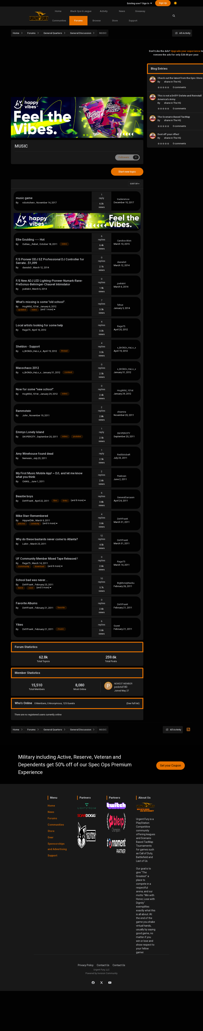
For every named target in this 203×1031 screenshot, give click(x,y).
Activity (104, 11)
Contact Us (103, 965)
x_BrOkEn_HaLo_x (32, 351)
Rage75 (26, 329)
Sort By (134, 184)
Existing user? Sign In (139, 3)
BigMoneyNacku (125, 583)
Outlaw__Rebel (30, 244)
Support (133, 20)
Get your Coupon (170, 765)
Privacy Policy (85, 965)
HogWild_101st (30, 306)
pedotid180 (120, 686)
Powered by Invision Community (101, 973)
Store (115, 20)
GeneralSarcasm (125, 497)
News (122, 11)
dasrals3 (27, 267)
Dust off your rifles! (168, 134)
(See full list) (133, 703)
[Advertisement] (102, 69)
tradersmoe (123, 199)
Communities (59, 20)
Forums (78, 20)
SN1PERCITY (29, 436)
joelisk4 (26, 289)
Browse (97, 20)
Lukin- (25, 543)
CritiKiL (26, 481)
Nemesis (27, 458)
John (25, 415)
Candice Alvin (124, 240)
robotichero (28, 202)
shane (167, 81)
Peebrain (121, 476)
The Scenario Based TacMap (174, 116)
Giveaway (140, 11)
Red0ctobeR (123, 454)
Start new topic (127, 171)
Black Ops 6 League (80, 11)
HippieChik (28, 520)
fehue (120, 304)
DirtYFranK (28, 500)
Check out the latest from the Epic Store (180, 78)
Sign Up (163, 3)
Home (58, 11)
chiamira (121, 411)
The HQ (177, 81)
